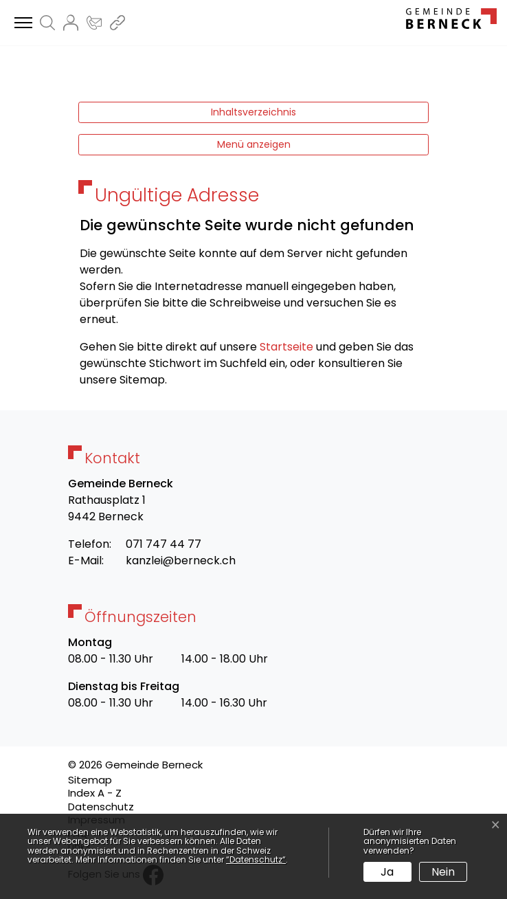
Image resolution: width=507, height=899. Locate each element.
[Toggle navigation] (21, 23)
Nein (443, 872)
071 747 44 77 (163, 544)
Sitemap (90, 780)
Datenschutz (101, 806)
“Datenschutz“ (256, 859)
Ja (387, 872)
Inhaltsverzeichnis (253, 112)
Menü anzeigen (254, 144)
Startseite (286, 347)
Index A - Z (95, 793)
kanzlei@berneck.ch (181, 560)
